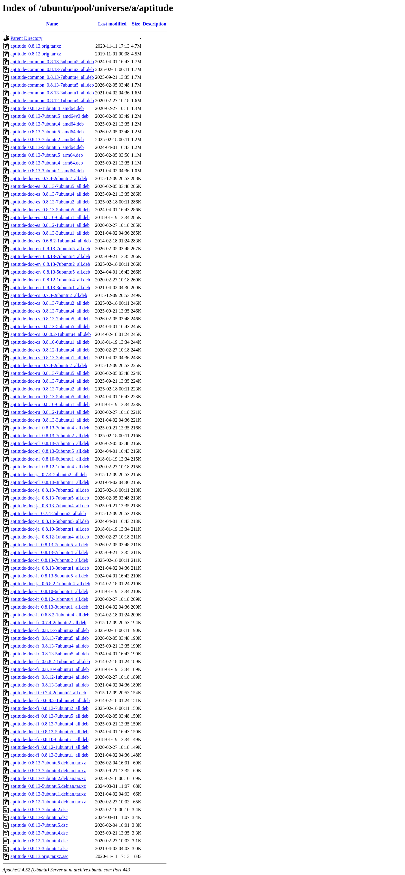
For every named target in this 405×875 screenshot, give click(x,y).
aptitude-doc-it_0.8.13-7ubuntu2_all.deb (49, 560)
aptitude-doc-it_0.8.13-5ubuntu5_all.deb (49, 575)
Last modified (112, 23)
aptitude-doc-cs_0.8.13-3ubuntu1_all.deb (50, 357)
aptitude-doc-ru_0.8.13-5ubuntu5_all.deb (50, 396)
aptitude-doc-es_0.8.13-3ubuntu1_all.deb (50, 233)
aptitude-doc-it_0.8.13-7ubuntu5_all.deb (49, 544)
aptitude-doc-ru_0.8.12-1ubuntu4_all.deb (50, 412)
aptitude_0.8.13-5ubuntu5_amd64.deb (47, 147)
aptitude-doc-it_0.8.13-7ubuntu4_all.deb (49, 552)
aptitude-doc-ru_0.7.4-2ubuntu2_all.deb (48, 365)
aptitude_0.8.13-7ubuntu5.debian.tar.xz (48, 762)
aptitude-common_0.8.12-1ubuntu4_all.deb (52, 100)
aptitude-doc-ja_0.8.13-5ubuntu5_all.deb (49, 521)
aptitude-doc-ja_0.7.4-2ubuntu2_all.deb (48, 474)
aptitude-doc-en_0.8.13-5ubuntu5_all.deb (50, 271)
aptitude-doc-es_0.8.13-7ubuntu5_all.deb (50, 186)
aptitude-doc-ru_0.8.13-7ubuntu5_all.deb (50, 373)
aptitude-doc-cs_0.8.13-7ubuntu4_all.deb (50, 310)
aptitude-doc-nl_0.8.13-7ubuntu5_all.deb (49, 443)
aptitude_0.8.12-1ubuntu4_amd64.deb (47, 108)
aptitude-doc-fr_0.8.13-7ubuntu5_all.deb (49, 638)
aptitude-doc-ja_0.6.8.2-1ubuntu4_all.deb (50, 583)
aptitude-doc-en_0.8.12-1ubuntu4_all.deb (50, 279)
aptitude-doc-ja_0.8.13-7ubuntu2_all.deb (49, 490)
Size (136, 23)
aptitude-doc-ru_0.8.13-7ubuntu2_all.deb (50, 388)
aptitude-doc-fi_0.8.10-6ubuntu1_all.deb (49, 739)
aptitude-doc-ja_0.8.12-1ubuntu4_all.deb (49, 536)
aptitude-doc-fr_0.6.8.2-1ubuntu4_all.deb (50, 661)
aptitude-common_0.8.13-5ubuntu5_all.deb (52, 61)
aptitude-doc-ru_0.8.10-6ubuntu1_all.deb (50, 404)
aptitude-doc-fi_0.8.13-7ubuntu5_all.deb (49, 716)
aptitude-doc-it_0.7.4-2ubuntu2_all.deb (48, 513)
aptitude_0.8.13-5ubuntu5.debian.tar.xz (48, 786)
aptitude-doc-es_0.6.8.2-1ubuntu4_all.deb (50, 240)
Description (154, 23)
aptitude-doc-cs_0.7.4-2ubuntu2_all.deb (48, 295)
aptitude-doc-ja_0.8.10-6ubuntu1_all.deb (49, 529)
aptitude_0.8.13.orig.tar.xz (35, 46)
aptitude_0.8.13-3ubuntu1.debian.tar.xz (48, 793)
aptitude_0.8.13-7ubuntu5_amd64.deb (47, 131)
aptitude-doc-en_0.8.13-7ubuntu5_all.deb (50, 248)
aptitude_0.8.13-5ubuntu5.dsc (39, 817)
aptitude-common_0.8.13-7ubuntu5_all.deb (52, 85)
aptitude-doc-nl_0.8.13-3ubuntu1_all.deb (49, 482)
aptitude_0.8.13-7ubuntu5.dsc (39, 825)
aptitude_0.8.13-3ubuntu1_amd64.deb (47, 170)
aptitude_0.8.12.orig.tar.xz (35, 53)
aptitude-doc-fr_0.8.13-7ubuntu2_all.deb (49, 630)
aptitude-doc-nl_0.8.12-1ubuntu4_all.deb (49, 466)
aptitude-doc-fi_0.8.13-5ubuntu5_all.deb (49, 731)
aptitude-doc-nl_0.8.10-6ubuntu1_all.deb (49, 458)
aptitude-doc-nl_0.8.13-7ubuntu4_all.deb (49, 427)
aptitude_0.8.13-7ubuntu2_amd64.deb (47, 139)
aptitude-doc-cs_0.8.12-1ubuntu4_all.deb (50, 349)
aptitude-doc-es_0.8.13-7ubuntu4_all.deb (50, 194)
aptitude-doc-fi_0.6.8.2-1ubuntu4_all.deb (50, 700)
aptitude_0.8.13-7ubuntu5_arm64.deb (46, 155)
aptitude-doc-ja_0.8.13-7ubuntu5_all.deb (49, 497)
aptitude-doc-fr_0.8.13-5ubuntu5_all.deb (49, 653)
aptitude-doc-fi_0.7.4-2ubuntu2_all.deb (48, 692)
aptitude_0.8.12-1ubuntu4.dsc (39, 840)
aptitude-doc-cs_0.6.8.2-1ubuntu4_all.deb (50, 334)
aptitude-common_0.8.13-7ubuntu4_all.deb (52, 77)
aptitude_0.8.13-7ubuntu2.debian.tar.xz (48, 778)
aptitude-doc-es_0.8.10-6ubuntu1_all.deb (50, 217)
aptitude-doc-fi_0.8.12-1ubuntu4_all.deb (49, 747)
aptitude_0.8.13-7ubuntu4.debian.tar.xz (48, 770)
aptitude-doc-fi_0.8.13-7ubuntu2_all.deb (49, 708)
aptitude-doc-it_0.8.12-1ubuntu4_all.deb (49, 599)
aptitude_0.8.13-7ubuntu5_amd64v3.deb (49, 116)
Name (52, 23)
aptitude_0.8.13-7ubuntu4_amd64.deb (47, 123)
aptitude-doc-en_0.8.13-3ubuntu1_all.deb (50, 287)
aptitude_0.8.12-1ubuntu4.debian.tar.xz (48, 801)
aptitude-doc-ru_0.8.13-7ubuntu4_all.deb (50, 381)
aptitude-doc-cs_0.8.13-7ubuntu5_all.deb (50, 318)
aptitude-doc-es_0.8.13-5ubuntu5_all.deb (50, 209)
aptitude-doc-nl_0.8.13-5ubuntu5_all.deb (49, 451)
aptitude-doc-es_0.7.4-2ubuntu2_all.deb (48, 178)
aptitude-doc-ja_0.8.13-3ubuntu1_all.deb (49, 568)
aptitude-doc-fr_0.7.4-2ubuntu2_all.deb (48, 622)
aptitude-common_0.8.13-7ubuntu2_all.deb (52, 69)
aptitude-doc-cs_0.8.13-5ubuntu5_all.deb (50, 326)
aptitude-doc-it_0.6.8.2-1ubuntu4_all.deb (49, 614)
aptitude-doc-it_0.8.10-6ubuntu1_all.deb (49, 591)
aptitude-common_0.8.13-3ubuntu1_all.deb (52, 92)
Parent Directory (26, 38)
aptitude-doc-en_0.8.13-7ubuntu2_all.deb (50, 264)
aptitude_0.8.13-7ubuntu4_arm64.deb (46, 162)
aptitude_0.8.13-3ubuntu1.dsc (39, 848)
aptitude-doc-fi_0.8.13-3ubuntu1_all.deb (49, 755)
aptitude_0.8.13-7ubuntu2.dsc (39, 809)
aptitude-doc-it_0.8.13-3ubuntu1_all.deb (49, 607)
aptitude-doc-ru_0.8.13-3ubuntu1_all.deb (50, 420)
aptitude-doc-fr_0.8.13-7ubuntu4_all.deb (49, 645)
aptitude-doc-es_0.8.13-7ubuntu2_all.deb (50, 201)
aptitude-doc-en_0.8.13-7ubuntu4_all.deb (50, 256)
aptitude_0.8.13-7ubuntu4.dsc (39, 832)
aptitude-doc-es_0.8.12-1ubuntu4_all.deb (50, 225)
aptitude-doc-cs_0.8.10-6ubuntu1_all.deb (50, 342)
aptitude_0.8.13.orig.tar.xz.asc (39, 856)
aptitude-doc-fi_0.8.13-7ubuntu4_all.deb (49, 723)
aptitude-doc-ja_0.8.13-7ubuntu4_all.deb (49, 505)
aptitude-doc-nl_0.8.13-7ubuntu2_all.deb (49, 435)
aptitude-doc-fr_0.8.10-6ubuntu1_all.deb (49, 669)
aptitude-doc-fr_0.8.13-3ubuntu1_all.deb (49, 684)
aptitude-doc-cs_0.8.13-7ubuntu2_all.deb (50, 303)
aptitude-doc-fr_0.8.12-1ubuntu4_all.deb (49, 677)
